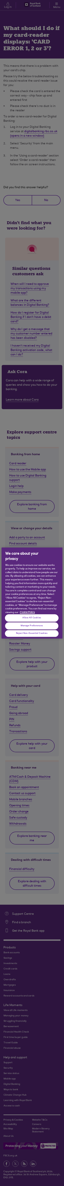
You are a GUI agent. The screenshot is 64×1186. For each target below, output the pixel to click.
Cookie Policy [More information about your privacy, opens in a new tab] (27, 612)
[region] (32, 593)
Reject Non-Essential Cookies (32, 633)
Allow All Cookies (31, 618)
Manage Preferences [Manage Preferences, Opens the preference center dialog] (32, 626)
